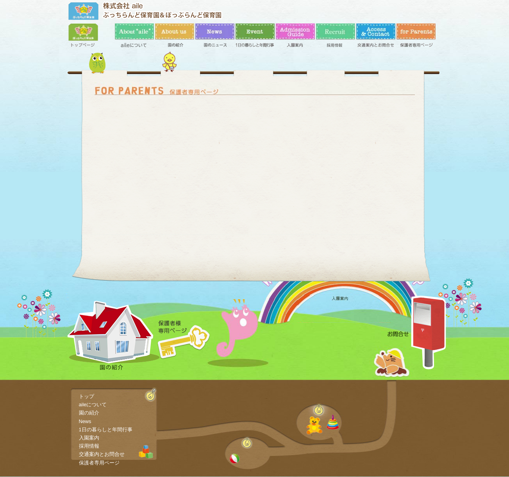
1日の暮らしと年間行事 (255, 37)
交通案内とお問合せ (375, 37)
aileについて (134, 37)
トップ (88, 37)
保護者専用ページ (416, 37)
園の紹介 (174, 37)
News (214, 37)
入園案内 (295, 37)
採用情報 (335, 37)
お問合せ (417, 332)
